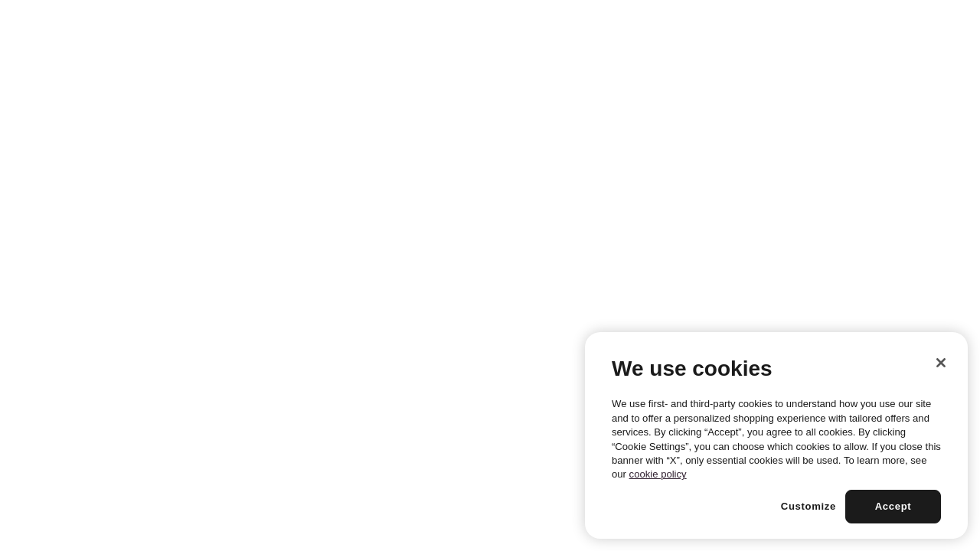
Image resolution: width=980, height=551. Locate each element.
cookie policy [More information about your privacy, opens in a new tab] (658, 474)
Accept (893, 506)
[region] (776, 435)
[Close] (941, 363)
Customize (808, 506)
